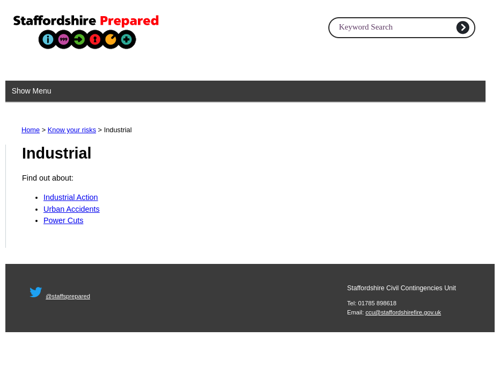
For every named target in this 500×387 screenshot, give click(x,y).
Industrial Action (70, 197)
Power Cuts (63, 220)
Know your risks (72, 130)
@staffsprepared (68, 296)
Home (30, 130)
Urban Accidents (71, 209)
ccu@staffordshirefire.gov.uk (403, 312)
